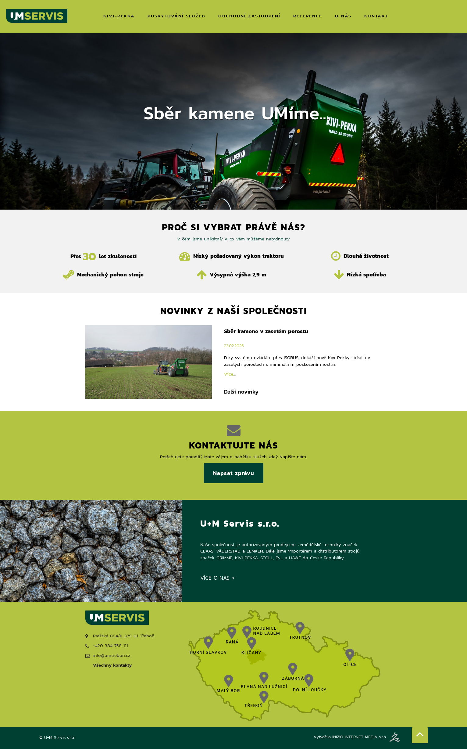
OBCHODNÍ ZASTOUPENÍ (249, 15)
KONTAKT (376, 15)
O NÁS (343, 15)
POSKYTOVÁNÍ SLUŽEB (176, 15)
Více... (230, 373)
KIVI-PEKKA (119, 15)
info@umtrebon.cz (107, 655)
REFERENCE (307, 15)
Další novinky (241, 392)
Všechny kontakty (112, 664)
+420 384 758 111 (106, 645)
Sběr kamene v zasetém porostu (266, 331)
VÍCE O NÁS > (217, 578)
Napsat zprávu (233, 473)
